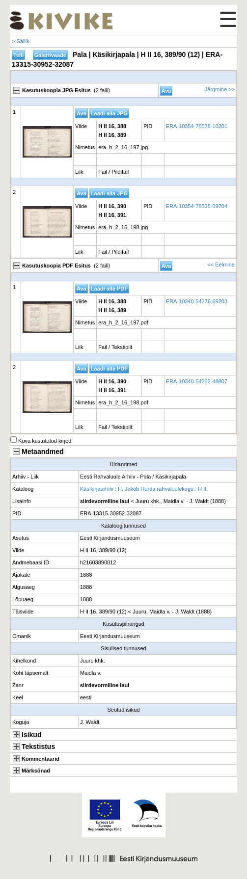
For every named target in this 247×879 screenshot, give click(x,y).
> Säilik (20, 41)
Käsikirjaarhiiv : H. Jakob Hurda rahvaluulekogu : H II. (144, 489)
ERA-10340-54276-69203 (196, 301)
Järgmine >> (220, 89)
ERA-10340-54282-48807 (196, 381)
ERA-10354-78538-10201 (196, 126)
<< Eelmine (221, 264)
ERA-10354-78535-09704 (196, 206)
